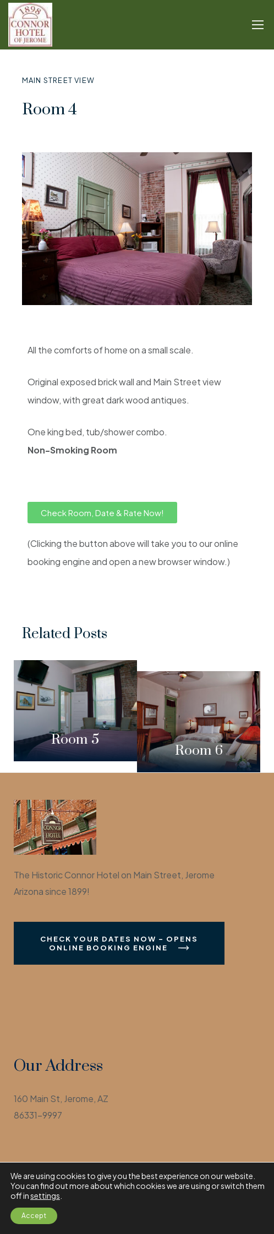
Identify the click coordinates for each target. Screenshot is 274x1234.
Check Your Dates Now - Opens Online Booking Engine (119, 943)
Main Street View (58, 80)
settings (45, 1195)
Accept (33, 1215)
